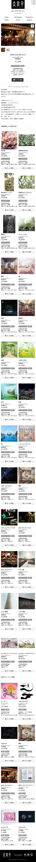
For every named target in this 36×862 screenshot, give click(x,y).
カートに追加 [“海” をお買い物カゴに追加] (9, 461)
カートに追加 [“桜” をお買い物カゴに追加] (26, 293)
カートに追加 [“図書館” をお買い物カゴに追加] (26, 335)
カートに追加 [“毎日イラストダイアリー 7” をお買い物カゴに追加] (26, 802)
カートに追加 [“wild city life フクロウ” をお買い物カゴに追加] (9, 545)
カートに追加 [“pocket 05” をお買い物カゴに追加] (9, 844)
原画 (7, 709)
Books (7, 20)
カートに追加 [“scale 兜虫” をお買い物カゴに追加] (26, 629)
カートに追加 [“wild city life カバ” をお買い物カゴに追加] (9, 802)
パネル (3, 709)
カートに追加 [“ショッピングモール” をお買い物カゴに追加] (26, 461)
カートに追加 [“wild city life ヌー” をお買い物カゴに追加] (9, 503)
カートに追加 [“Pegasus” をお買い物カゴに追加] (9, 760)
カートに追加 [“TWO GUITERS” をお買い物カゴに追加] (26, 719)
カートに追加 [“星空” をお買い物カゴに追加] (9, 335)
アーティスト (4, 703)
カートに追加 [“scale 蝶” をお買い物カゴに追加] (26, 587)
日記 (24, 793)
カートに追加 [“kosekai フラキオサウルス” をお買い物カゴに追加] (26, 671)
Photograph (18, 17)
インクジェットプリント (19, 86)
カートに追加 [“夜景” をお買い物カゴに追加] (26, 419)
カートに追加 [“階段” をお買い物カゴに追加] (26, 503)
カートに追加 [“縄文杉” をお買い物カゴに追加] (9, 252)
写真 (27, 86)
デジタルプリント (15, 65)
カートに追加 (17, 80)
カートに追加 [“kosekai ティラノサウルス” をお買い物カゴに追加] (9, 671)
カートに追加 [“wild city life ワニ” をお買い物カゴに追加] (9, 587)
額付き (22, 65)
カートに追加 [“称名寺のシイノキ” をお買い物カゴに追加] (9, 210)
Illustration (29, 17)
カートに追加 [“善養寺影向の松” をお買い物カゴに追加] (26, 168)
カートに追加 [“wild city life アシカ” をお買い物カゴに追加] (26, 545)
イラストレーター (23, 703)
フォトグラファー (18, 57)
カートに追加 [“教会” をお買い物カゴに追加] (9, 293)
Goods (18, 20)
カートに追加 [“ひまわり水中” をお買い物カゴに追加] (26, 377)
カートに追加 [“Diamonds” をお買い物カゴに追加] (26, 844)
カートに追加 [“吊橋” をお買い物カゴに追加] (9, 377)
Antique (29, 20)
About (7, 17)
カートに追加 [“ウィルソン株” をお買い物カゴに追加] (26, 252)
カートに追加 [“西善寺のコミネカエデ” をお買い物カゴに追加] (26, 210)
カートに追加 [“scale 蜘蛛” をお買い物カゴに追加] (9, 629)
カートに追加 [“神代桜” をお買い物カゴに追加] (9, 168)
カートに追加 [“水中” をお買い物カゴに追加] (9, 419)
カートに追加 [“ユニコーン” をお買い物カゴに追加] (9, 719)
